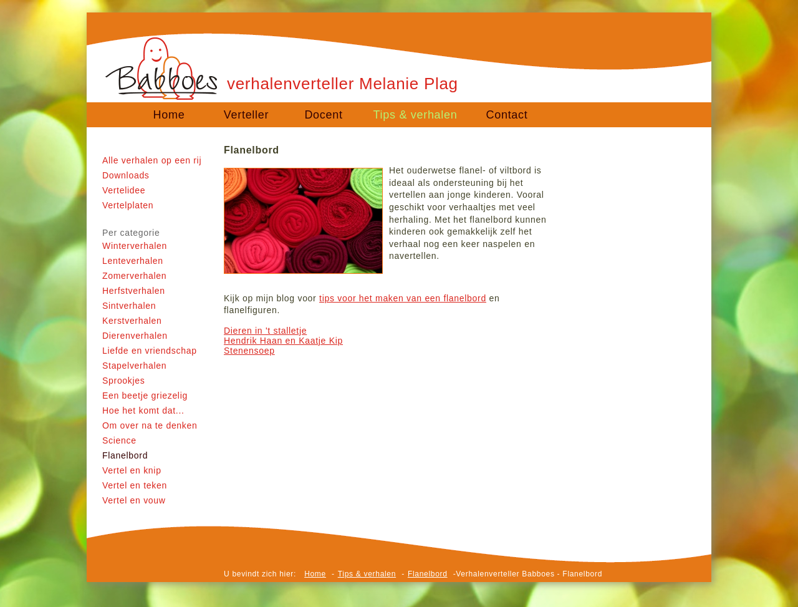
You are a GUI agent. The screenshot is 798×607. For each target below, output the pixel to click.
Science (119, 440)
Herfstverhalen (133, 291)
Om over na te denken (150, 425)
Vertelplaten (127, 205)
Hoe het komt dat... (143, 410)
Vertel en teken (134, 485)
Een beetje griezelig (145, 396)
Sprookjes (123, 381)
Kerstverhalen (131, 321)
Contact (507, 115)
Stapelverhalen (134, 366)
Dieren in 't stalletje (265, 331)
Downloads (126, 175)
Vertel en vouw (134, 500)
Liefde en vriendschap (149, 351)
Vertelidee (123, 190)
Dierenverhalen (135, 336)
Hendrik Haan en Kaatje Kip (283, 341)
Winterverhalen (134, 246)
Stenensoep (249, 351)
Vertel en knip (131, 470)
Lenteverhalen (132, 261)
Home (169, 115)
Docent (323, 115)
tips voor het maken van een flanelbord (402, 298)
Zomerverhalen (134, 276)
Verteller (246, 115)
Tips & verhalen (415, 115)
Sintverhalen (129, 306)
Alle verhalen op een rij (151, 160)
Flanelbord (125, 455)
